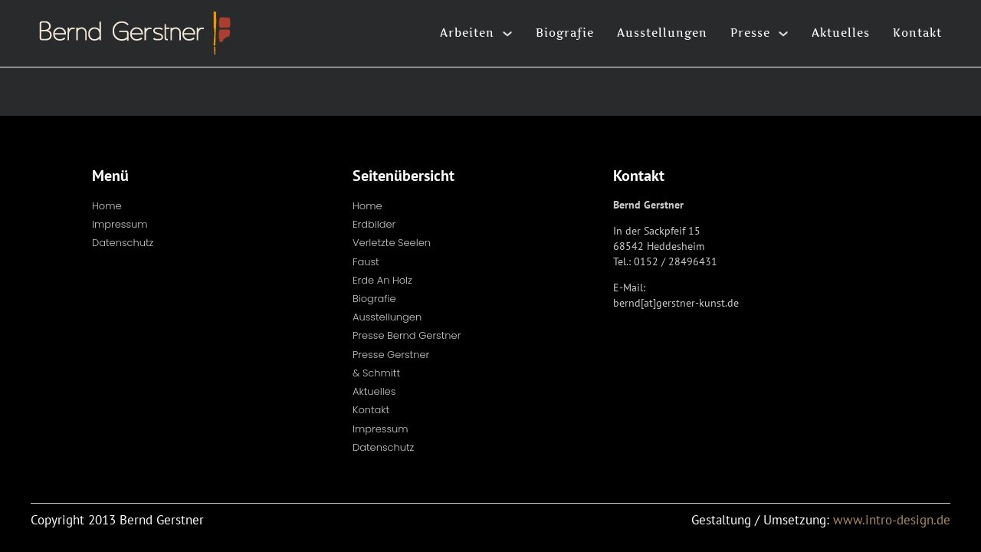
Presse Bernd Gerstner (407, 335)
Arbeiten (467, 32)
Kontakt (917, 32)
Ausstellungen (662, 32)
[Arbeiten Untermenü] (507, 33)
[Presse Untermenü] (783, 33)
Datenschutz (122, 242)
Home (107, 206)
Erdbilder (374, 224)
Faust (366, 262)
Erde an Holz (382, 280)
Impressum (120, 224)
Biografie (565, 32)
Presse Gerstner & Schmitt (391, 363)
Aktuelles (841, 32)
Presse (750, 32)
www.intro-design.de (891, 519)
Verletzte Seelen (392, 242)
